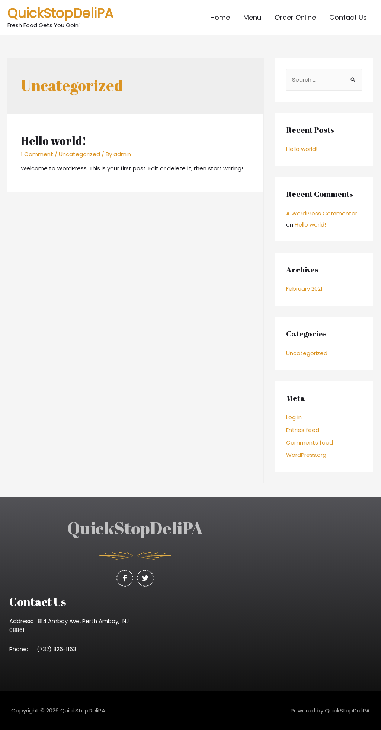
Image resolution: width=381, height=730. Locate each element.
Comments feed (309, 442)
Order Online (295, 17)
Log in (294, 417)
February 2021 (304, 289)
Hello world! (53, 140)
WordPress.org (306, 455)
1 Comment (37, 154)
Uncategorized (79, 154)
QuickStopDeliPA (60, 13)
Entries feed (302, 430)
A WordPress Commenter (321, 213)
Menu (252, 17)
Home (220, 17)
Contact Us (348, 17)
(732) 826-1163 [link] (59, 649)
